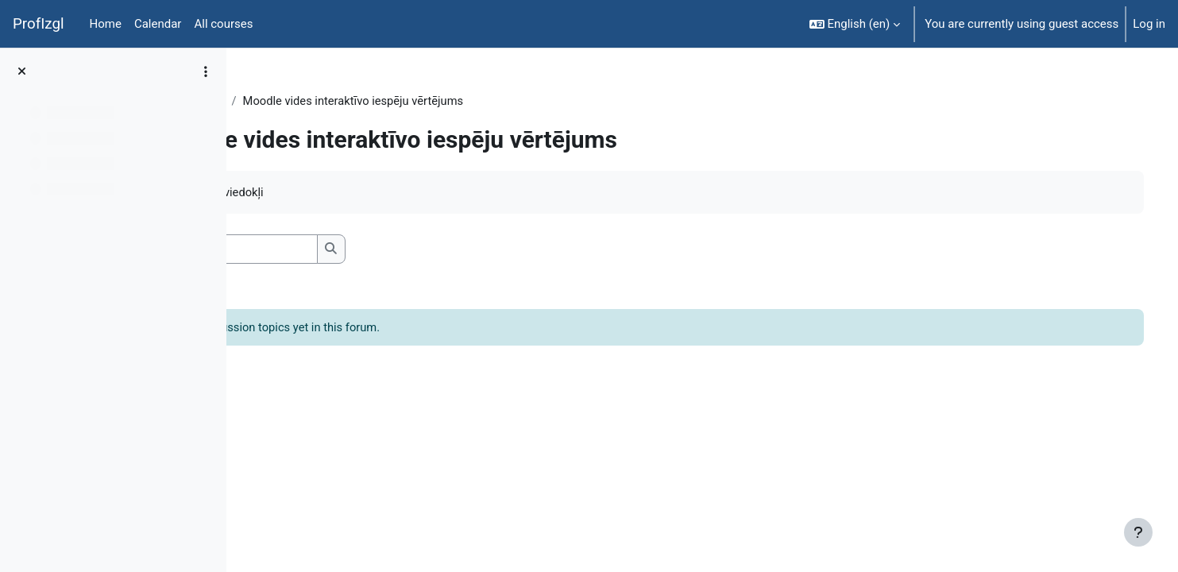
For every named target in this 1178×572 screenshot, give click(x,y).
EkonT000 (284, 101)
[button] (855, 24)
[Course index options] (205, 71)
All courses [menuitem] (223, 24)
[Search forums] (369, 250)
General (348, 101)
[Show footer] (1138, 532)
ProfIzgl (38, 24)
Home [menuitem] (106, 24)
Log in (1149, 24)
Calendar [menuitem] (158, 24)
